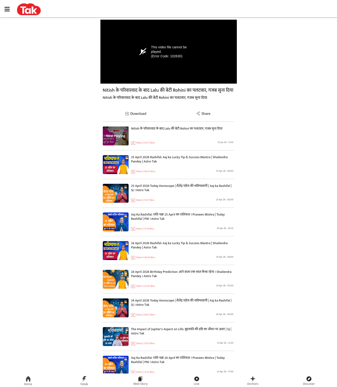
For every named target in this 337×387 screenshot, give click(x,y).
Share (203, 114)
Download (135, 114)
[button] (29, 9)
